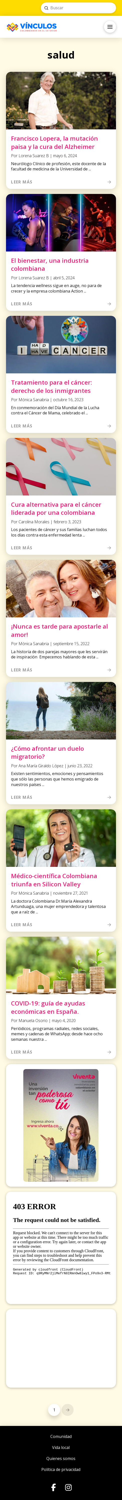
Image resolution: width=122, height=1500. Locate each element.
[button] (110, 27)
